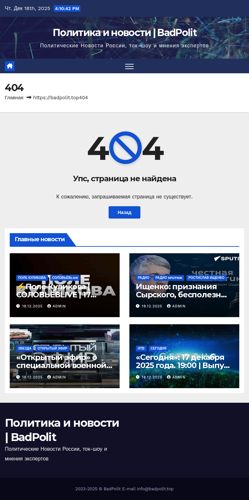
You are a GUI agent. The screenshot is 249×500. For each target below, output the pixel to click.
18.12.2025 (33, 306)
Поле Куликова (32, 278)
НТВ (141, 348)
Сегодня (159, 348)
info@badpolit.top (155, 488)
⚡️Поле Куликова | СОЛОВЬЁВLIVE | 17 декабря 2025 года (53, 294)
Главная (14, 98)
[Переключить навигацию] (129, 66)
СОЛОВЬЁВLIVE (65, 278)
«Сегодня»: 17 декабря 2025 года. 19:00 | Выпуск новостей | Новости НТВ (184, 365)
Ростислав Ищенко (206, 278)
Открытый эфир (52, 348)
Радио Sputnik (168, 278)
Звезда (24, 348)
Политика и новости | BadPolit (124, 33)
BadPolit (112, 488)
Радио (143, 278)
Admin (56, 306)
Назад (125, 212)
